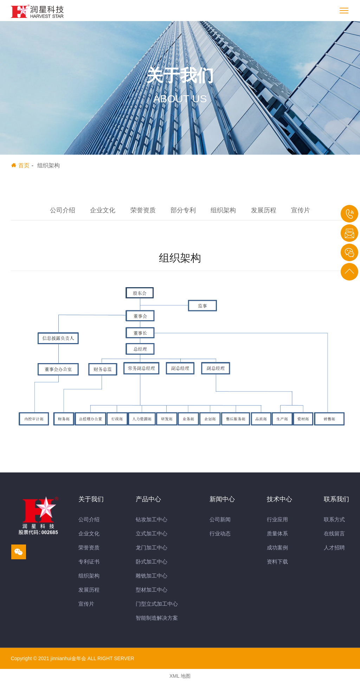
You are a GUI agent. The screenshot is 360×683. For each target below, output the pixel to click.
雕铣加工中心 (151, 576)
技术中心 (279, 499)
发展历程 (263, 210)
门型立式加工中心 (157, 604)
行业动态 (220, 533)
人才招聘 (334, 547)
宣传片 (300, 210)
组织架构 (223, 210)
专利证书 (88, 562)
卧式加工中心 (151, 562)
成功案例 (277, 547)
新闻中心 (222, 499)
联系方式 (334, 519)
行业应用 (277, 519)
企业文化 (102, 210)
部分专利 (183, 210)
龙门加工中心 (151, 547)
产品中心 (148, 499)
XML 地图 (180, 676)
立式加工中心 (151, 533)
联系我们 (336, 499)
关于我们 (91, 499)
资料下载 (277, 562)
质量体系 (277, 533)
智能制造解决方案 (157, 618)
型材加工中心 (151, 590)
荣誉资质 (143, 210)
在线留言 (334, 533)
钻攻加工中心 (151, 519)
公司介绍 (62, 210)
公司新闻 (220, 519)
